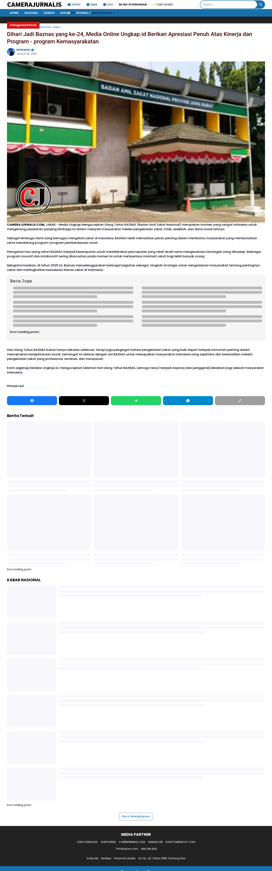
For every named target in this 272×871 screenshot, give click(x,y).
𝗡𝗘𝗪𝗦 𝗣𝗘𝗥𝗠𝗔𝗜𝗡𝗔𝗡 (133, 4)
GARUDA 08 (155, 842)
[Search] (228, 4)
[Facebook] (32, 400)
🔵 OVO (108, 4)
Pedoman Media (124, 858)
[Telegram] (136, 400)
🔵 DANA (91, 4)
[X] (84, 400)
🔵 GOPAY (74, 4)
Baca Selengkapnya (136, 816)
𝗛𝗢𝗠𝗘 (14, 13)
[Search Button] (261, 4)
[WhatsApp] (188, 400)
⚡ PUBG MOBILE (163, 4)
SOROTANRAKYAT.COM (180, 842)
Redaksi (106, 858)
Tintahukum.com (126, 849)
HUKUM (65, 13)
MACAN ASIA (149, 849)
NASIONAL (31, 13)
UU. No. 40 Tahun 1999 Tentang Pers (161, 858)
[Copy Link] (240, 400)
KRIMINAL (82, 13)
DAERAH (49, 13)
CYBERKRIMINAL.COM (132, 842)
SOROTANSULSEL (87, 842)
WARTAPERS (108, 842)
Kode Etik (92, 858)
